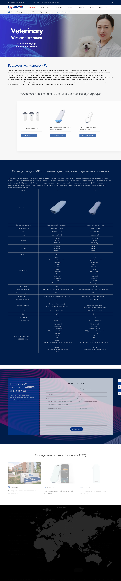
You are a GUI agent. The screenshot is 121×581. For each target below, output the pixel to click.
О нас (92, 7)
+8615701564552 (23, 2)
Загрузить (71, 7)
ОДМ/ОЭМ (59, 7)
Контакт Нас (103, 7)
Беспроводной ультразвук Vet (63, 12)
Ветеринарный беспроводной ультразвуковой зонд (38, 12)
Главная (13, 12)
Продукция (31, 7)
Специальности (45, 7)
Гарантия (82, 7)
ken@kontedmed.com (53, 2)
